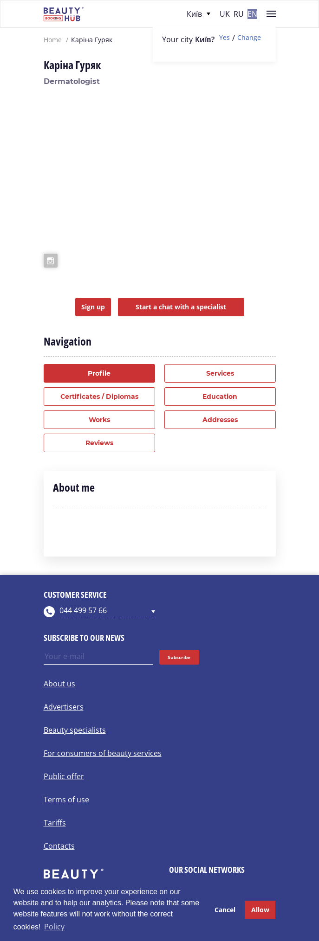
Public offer (64, 776)
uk (225, 14)
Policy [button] (54, 927)
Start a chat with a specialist (181, 306)
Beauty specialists (75, 730)
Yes (224, 38)
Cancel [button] (225, 909)
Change (249, 38)
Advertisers (64, 707)
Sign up (93, 306)
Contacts (59, 846)
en (252, 14)
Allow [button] (260, 909)
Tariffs (55, 823)
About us (59, 684)
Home (53, 40)
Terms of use (66, 799)
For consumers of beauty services (103, 753)
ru (239, 14)
